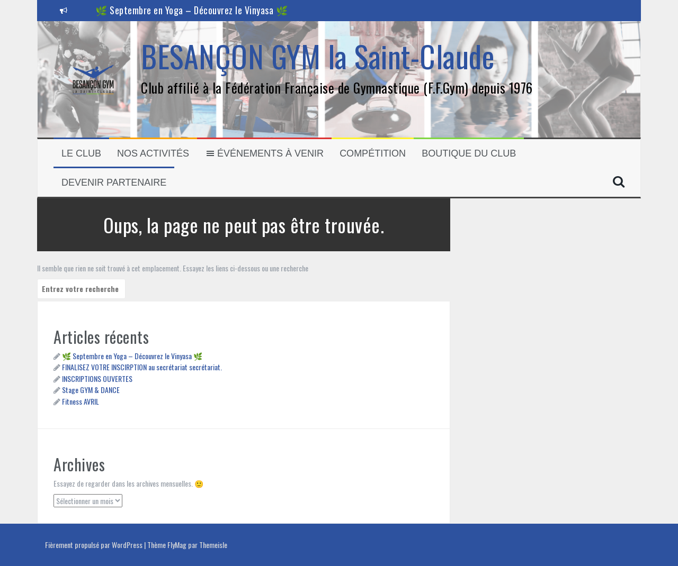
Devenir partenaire (113, 182)
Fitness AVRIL (80, 401)
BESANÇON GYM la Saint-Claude (317, 56)
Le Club (81, 153)
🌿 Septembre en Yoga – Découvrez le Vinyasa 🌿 (191, 10)
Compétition (373, 153)
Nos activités (153, 153)
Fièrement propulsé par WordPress (94, 544)
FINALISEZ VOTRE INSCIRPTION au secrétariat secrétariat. (142, 366)
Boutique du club (469, 153)
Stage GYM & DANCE (91, 389)
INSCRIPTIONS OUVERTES (97, 378)
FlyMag (176, 544)
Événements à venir (264, 153)
